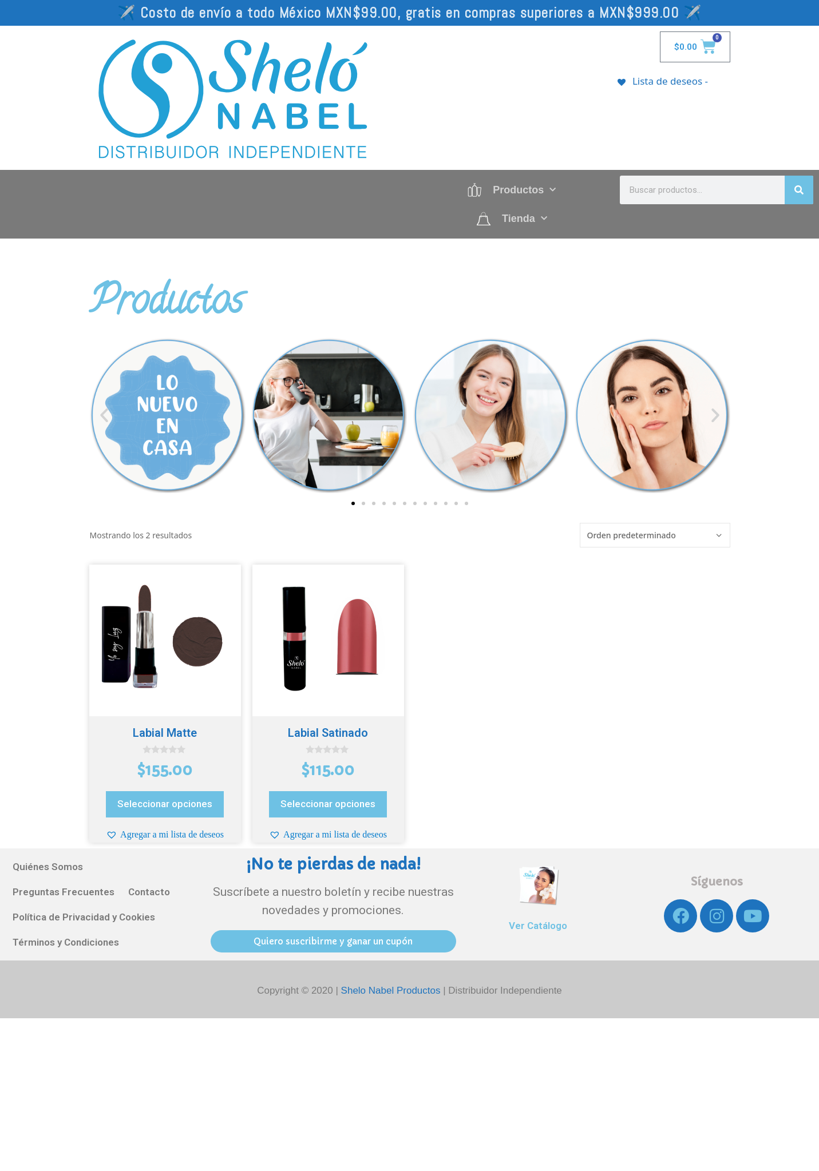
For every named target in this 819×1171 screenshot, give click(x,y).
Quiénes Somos (48, 866)
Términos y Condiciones (66, 942)
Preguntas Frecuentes (63, 892)
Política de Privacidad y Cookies (84, 917)
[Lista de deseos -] (662, 81)
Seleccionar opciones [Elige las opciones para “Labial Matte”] (164, 803)
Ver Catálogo (538, 925)
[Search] (799, 190)
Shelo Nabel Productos (392, 990)
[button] (104, 415)
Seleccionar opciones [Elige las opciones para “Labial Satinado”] (327, 803)
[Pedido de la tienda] (655, 535)
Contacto (149, 892)
